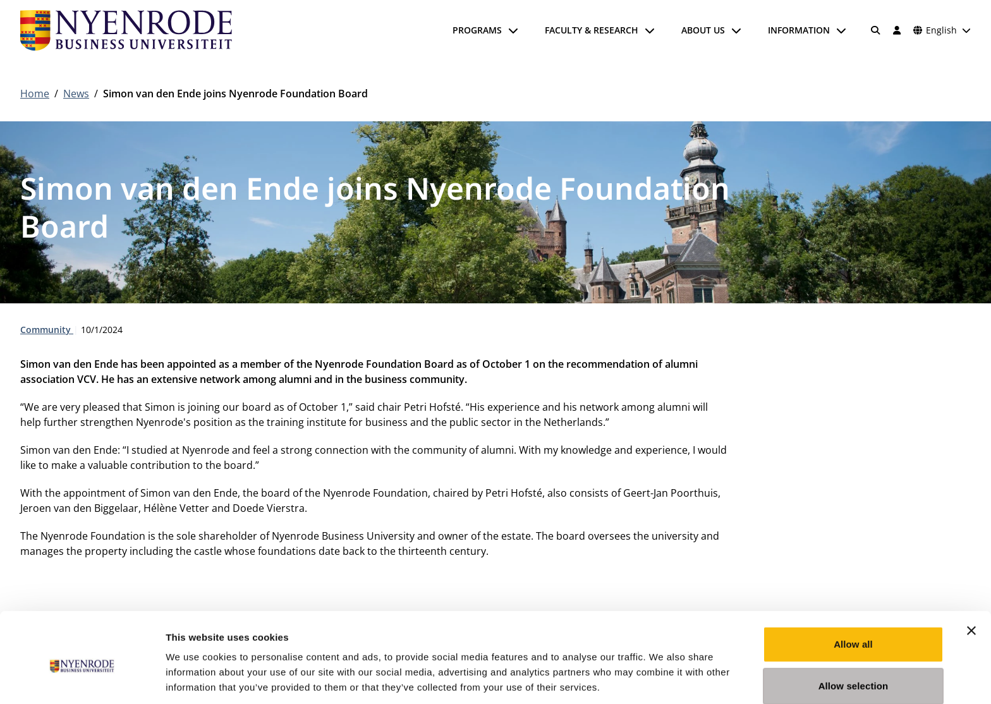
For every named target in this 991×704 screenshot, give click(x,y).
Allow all (853, 589)
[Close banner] (971, 575)
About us (703, 30)
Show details (663, 679)
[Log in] (897, 30)
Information (799, 30)
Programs (477, 30)
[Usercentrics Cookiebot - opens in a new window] (82, 679)
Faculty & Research (591, 30)
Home (34, 93)
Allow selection (853, 631)
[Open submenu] (513, 30)
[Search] (876, 30)
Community (46, 330)
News (76, 93)
